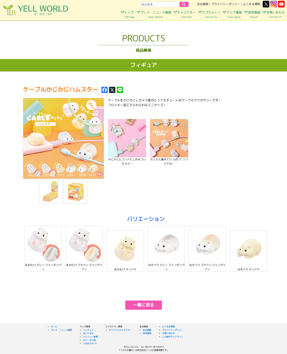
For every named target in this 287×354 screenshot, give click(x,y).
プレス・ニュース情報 (155, 14)
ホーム (54, 326)
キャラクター (186, 14)
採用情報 (254, 14)
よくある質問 (251, 4)
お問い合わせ (275, 14)
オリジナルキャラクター (120, 330)
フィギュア (88, 330)
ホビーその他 (89, 340)
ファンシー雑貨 (90, 336)
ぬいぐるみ (88, 333)
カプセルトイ (211, 14)
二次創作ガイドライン (172, 336)
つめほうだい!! (89, 343)
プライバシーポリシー (225, 4)
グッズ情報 (234, 14)
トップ (129, 14)
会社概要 (202, 4)
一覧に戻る (143, 305)
